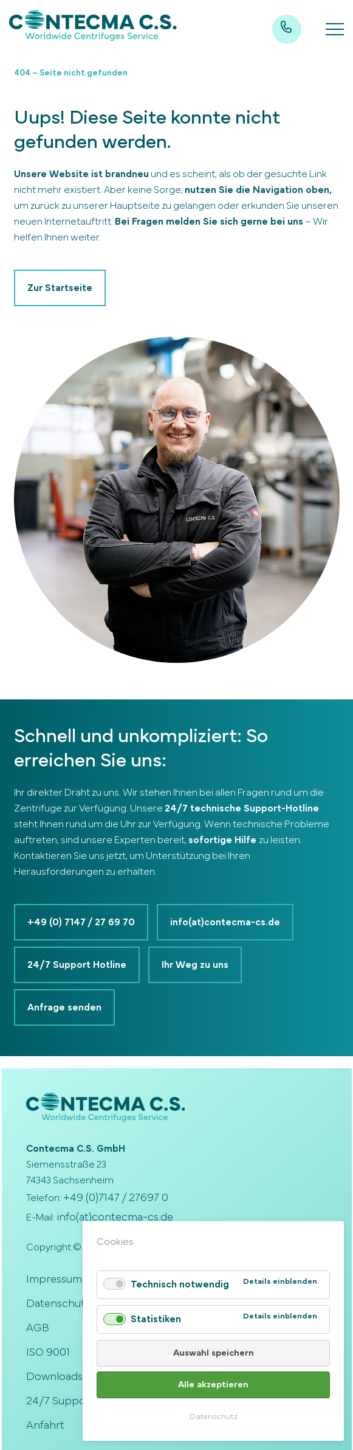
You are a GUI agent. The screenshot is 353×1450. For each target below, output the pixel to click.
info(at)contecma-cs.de (225, 922)
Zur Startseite (59, 288)
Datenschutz (214, 1417)
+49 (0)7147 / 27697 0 (115, 1198)
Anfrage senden (64, 1007)
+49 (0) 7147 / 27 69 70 (81, 922)
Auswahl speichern (213, 1352)
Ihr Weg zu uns (195, 965)
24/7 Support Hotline (76, 965)
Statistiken (156, 1319)
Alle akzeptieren (213, 1384)
